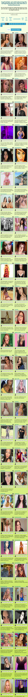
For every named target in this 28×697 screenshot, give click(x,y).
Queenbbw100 (17, 631)
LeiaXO (16, 311)
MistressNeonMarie (18, 591)
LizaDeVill (16, 32)
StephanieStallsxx (18, 132)
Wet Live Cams (26, 19)
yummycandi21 (17, 411)
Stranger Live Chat (3, 19)
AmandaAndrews (18, 691)
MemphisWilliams (4, 132)
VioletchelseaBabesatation (20, 52)
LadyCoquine (17, 112)
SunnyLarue (3, 591)
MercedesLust (3, 371)
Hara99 (16, 152)
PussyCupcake (17, 392)
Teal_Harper (17, 531)
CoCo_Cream (17, 651)
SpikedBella (3, 691)
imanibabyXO (3, 491)
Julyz (16, 172)
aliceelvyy (16, 72)
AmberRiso (17, 191)
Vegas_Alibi (17, 332)
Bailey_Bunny (3, 351)
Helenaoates (3, 651)
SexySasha (3, 32)
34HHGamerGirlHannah (5, 471)
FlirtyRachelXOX (18, 611)
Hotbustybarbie (17, 471)
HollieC (2, 671)
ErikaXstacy (3, 92)
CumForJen (17, 431)
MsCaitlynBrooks (4, 511)
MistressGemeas (18, 92)
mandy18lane (3, 551)
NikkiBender (3, 272)
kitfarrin (2, 571)
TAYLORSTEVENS (4, 232)
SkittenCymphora (4, 212)
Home (9, 29)
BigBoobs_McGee (4, 311)
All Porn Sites (7, 19)
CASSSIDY (17, 671)
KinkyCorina (3, 112)
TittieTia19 (16, 371)
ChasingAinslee (18, 511)
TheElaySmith (17, 571)
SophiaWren (3, 411)
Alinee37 (2, 152)
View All (2, 23)
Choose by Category (16, 29)
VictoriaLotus (17, 232)
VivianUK (2, 191)
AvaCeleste (17, 212)
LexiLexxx (2, 52)
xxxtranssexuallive (16, 18)
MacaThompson (4, 172)
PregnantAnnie (3, 251)
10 (24, 23)
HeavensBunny (17, 491)
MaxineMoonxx (3, 72)
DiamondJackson (18, 551)
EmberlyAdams (3, 611)
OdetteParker (17, 251)
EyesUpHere (3, 531)
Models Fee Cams (10, 19)
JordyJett (16, 272)
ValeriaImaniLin (3, 392)
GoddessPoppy (3, 631)
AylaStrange (3, 431)
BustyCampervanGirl (5, 332)
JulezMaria (17, 351)
